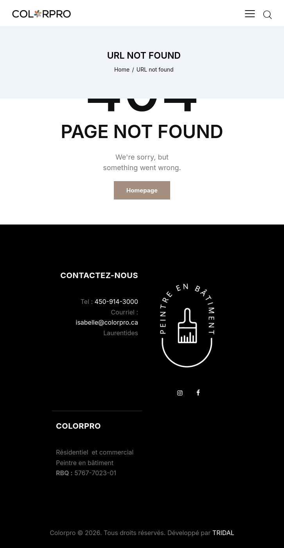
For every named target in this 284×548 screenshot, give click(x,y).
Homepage (142, 190)
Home (121, 69)
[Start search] (267, 14)
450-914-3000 (116, 301)
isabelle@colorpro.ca (107, 322)
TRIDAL (223, 533)
